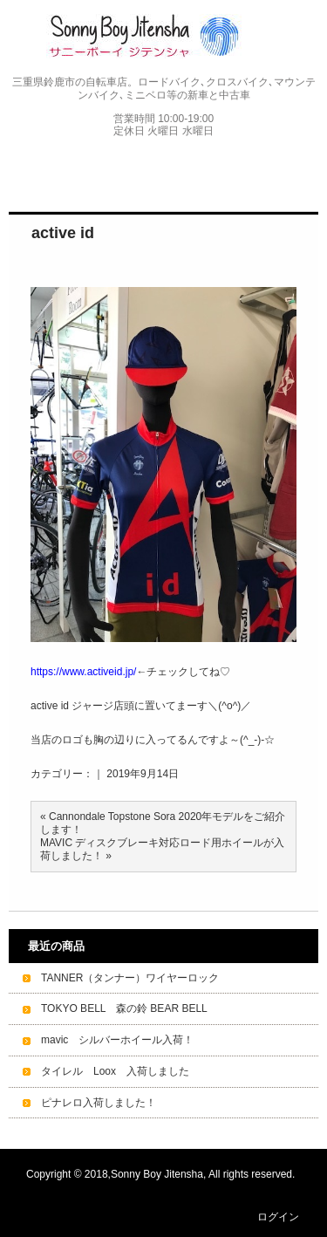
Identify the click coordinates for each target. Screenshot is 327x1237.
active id (62, 233)
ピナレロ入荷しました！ (98, 1103)
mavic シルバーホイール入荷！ (117, 1040)
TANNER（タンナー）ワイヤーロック (130, 978)
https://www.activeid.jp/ (83, 672)
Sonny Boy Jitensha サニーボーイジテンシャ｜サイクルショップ (163, 36)
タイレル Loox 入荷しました (115, 1071)
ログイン (278, 1217)
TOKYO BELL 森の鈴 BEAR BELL (124, 1008)
